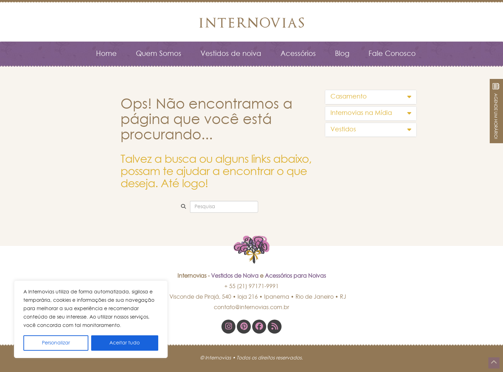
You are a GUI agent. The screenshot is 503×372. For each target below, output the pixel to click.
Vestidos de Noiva (234, 276)
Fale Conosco (392, 53)
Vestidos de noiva (231, 53)
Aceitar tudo (124, 343)
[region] (91, 319)
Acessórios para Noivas (295, 276)
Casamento (370, 97)
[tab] (370, 97)
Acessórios (298, 53)
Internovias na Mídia (370, 113)
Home (106, 53)
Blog (342, 53)
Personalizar (56, 343)
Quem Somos (158, 53)
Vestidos (370, 129)
